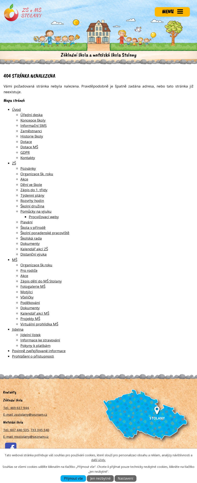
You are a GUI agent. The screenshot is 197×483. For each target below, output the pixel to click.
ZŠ (14, 163)
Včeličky (27, 297)
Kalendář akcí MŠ (34, 313)
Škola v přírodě (33, 227)
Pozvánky (28, 168)
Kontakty (27, 157)
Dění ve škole (31, 184)
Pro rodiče (28, 270)
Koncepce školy (33, 120)
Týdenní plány (32, 195)
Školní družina (32, 206)
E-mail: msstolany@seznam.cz (26, 436)
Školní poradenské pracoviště (44, 232)
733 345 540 (39, 430)
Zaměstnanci (31, 131)
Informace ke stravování (40, 340)
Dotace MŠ (29, 147)
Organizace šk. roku (36, 173)
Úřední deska (31, 114)
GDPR (25, 152)
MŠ (14, 259)
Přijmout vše (73, 478)
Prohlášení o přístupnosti (33, 356)
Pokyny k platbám (35, 345)
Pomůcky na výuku (36, 211)
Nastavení (125, 478)
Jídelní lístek (30, 334)
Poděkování (30, 302)
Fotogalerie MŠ (32, 286)
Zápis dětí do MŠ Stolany (41, 281)
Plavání (26, 222)
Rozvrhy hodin (32, 200)
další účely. (98, 460)
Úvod (16, 109)
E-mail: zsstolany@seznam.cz (25, 414)
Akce (24, 179)
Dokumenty (30, 243)
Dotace (26, 141)
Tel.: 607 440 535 (16, 430)
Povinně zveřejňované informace (39, 350)
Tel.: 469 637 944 (16, 408)
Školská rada (31, 238)
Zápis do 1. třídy (34, 189)
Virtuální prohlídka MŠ (39, 324)
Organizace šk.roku (36, 265)
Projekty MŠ (30, 318)
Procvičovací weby (44, 216)
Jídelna (18, 329)
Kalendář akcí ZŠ (34, 249)
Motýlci (26, 291)
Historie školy (31, 136)
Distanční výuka (33, 254)
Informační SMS (33, 125)
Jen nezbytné (100, 478)
